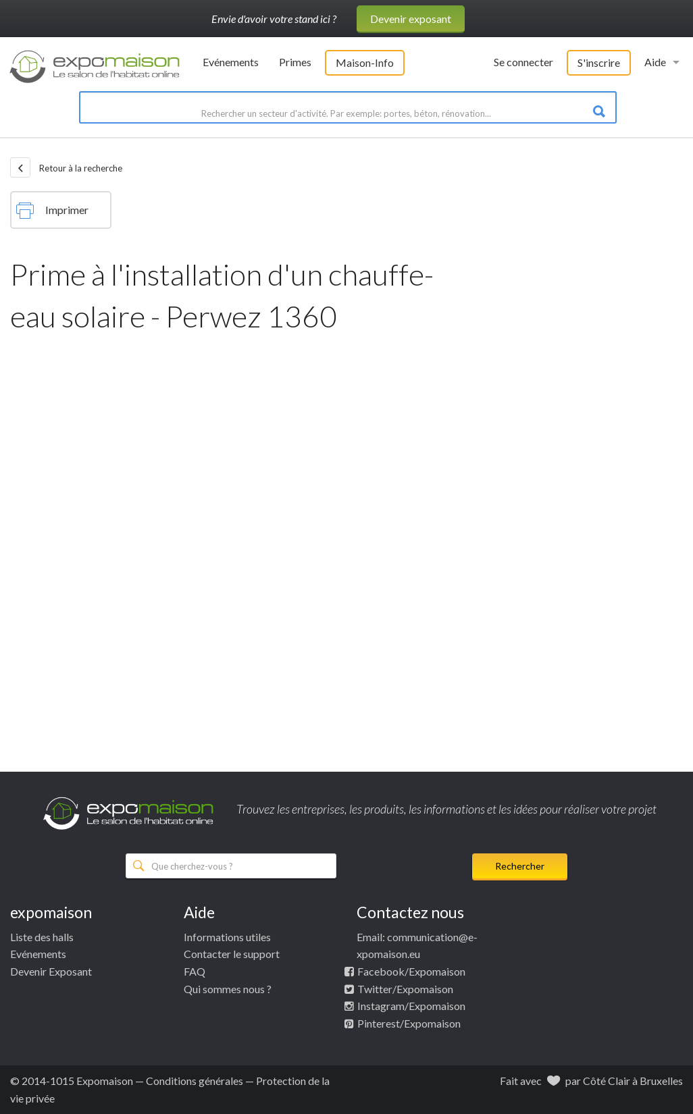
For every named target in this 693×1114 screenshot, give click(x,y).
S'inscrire (599, 62)
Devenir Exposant (51, 971)
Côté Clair (606, 1080)
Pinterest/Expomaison (409, 1023)
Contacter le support (232, 953)
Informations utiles (227, 936)
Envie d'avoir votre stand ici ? (273, 18)
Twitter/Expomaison (405, 988)
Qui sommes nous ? (228, 988)
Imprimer (52, 210)
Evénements (231, 61)
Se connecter (523, 61)
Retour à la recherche (66, 167)
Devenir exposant (410, 18)
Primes (295, 61)
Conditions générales (194, 1080)
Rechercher (519, 866)
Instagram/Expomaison (411, 1005)
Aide (655, 61)
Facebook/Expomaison (411, 971)
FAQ (194, 971)
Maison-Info (365, 62)
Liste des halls (42, 936)
